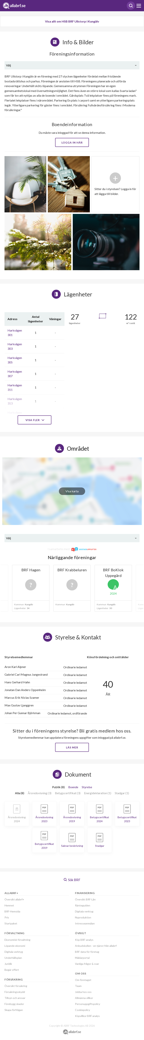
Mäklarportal (82, 957)
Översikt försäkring (15, 985)
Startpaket (10, 923)
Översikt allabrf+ (14, 899)
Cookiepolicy (82, 1009)
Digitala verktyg (13, 951)
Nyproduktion (83, 917)
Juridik (8, 963)
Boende (73, 787)
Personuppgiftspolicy (87, 1003)
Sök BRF (72, 880)
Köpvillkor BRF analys (87, 1015)
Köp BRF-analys (84, 939)
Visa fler (35, 420)
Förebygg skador (14, 1003)
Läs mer (72, 747)
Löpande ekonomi (14, 945)
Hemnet (9, 905)
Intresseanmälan (85, 923)
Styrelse (87, 787)
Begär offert (11, 969)
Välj (8, 65)
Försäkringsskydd (14, 991)
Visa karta (72, 491)
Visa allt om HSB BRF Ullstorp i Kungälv (72, 21)
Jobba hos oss (83, 991)
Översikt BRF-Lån (85, 899)
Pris (6, 917)
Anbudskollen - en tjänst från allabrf (96, 945)
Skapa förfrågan (13, 1009)
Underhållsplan (13, 957)
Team (78, 985)
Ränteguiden (82, 905)
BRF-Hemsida (12, 911)
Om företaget (83, 979)
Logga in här (72, 142)
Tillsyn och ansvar (14, 997)
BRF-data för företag (87, 951)
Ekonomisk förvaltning (17, 939)
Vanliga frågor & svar (87, 963)
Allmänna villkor (84, 997)
